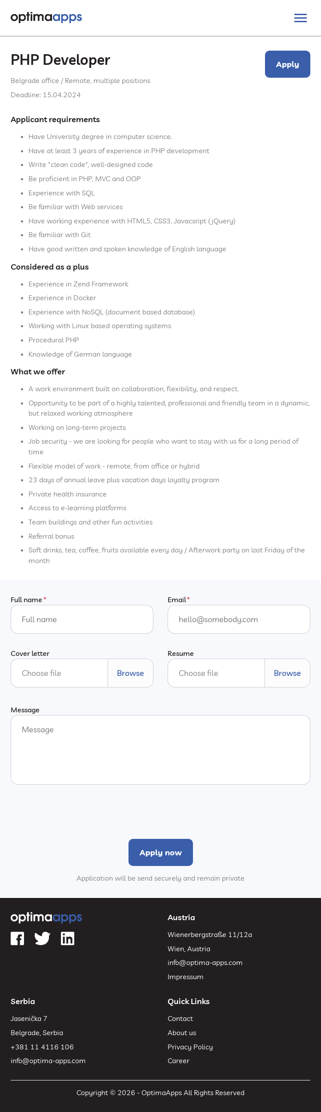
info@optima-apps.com (205, 962)
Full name (26, 599)
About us (182, 1032)
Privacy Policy (190, 1046)
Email (177, 599)
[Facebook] (17, 939)
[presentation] (78, 811)
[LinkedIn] (67, 939)
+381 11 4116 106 (42, 1046)
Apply (287, 64)
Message (25, 709)
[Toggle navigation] (300, 18)
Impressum (186, 976)
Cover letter (30, 653)
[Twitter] (42, 939)
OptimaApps (161, 1092)
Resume (181, 653)
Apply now (161, 852)
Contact (180, 1018)
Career (178, 1060)
